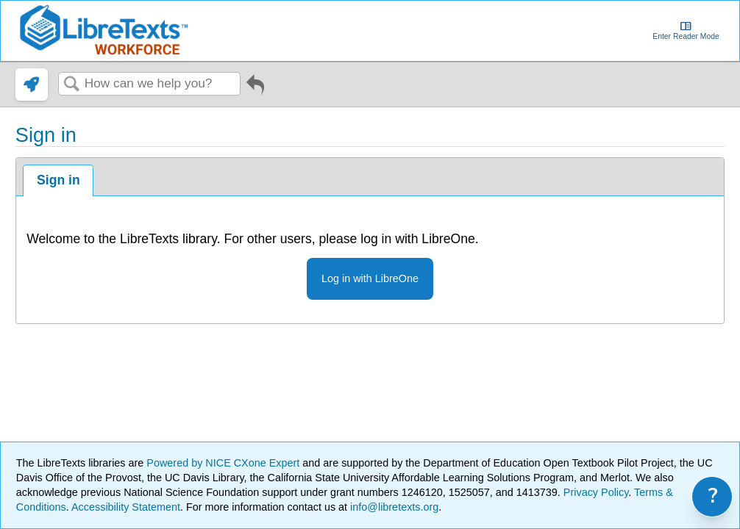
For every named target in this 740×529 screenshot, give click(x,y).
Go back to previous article (255, 90)
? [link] (713, 496)
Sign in (58, 180)
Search (71, 84)
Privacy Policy (596, 492)
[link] (31, 84)
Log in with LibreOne (370, 278)
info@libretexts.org (392, 507)
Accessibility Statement (125, 507)
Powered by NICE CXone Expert (224, 463)
